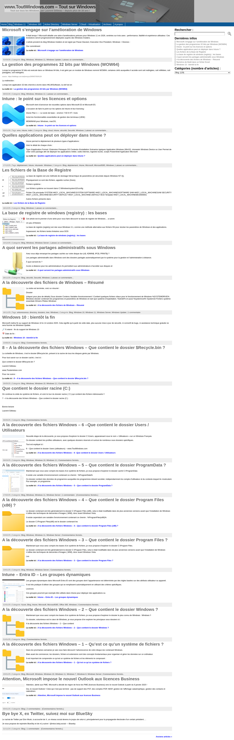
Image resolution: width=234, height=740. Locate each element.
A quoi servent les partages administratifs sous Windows (59, 247)
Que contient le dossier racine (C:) (36, 388)
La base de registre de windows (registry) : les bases (54, 213)
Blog (23, 343)
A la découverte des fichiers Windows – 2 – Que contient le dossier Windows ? (80, 609)
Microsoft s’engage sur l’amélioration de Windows (52, 29)
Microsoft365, (100, 165)
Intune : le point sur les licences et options (44, 98)
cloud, (51, 130)
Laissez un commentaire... (73, 60)
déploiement (22, 165)
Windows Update (53, 60)
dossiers (41, 312)
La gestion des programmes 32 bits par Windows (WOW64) (60, 64)
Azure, (24, 605)
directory (33, 312)
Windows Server (42, 243)
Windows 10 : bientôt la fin (28, 317)
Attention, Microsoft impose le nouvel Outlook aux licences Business (71, 679)
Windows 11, (40, 60)
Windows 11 (40, 94)
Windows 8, (82, 674)
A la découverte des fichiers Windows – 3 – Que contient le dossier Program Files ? (85, 540)
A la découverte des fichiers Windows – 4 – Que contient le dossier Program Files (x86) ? (78, 526)
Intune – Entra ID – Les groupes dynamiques (46, 574)
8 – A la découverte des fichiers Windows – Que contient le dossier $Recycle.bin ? (83, 347)
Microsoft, (89, 165)
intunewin (39, 165)
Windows (80, 130)
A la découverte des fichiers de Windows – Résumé (53, 282)
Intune (24, 130)
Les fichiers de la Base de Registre (36, 170)
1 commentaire (134, 312)
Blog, (23, 60)
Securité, (72, 130)
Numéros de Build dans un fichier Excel (193, 62)
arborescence (23, 312)
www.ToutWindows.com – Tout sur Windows (50, 6)
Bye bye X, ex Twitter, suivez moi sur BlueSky (47, 713)
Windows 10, (80, 312)
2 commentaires (33, 709)
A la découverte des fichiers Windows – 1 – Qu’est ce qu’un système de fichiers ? (83, 644)
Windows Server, (104, 312)
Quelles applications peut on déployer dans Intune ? (54, 135)
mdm (30, 130)
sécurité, (64, 130)
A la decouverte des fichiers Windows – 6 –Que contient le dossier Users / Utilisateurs (77, 453)
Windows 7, (72, 674)
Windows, (30, 60)
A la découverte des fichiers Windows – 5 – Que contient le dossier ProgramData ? (84, 465)
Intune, (57, 130)
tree (47, 312)
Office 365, (64, 605)
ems (19, 130)
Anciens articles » (164, 737)
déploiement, (73, 165)
